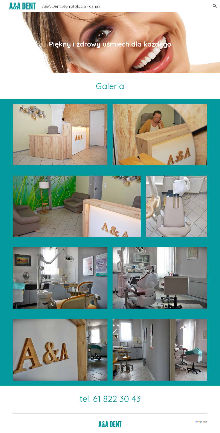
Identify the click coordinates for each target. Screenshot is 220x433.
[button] (215, 6)
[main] (110, 42)
